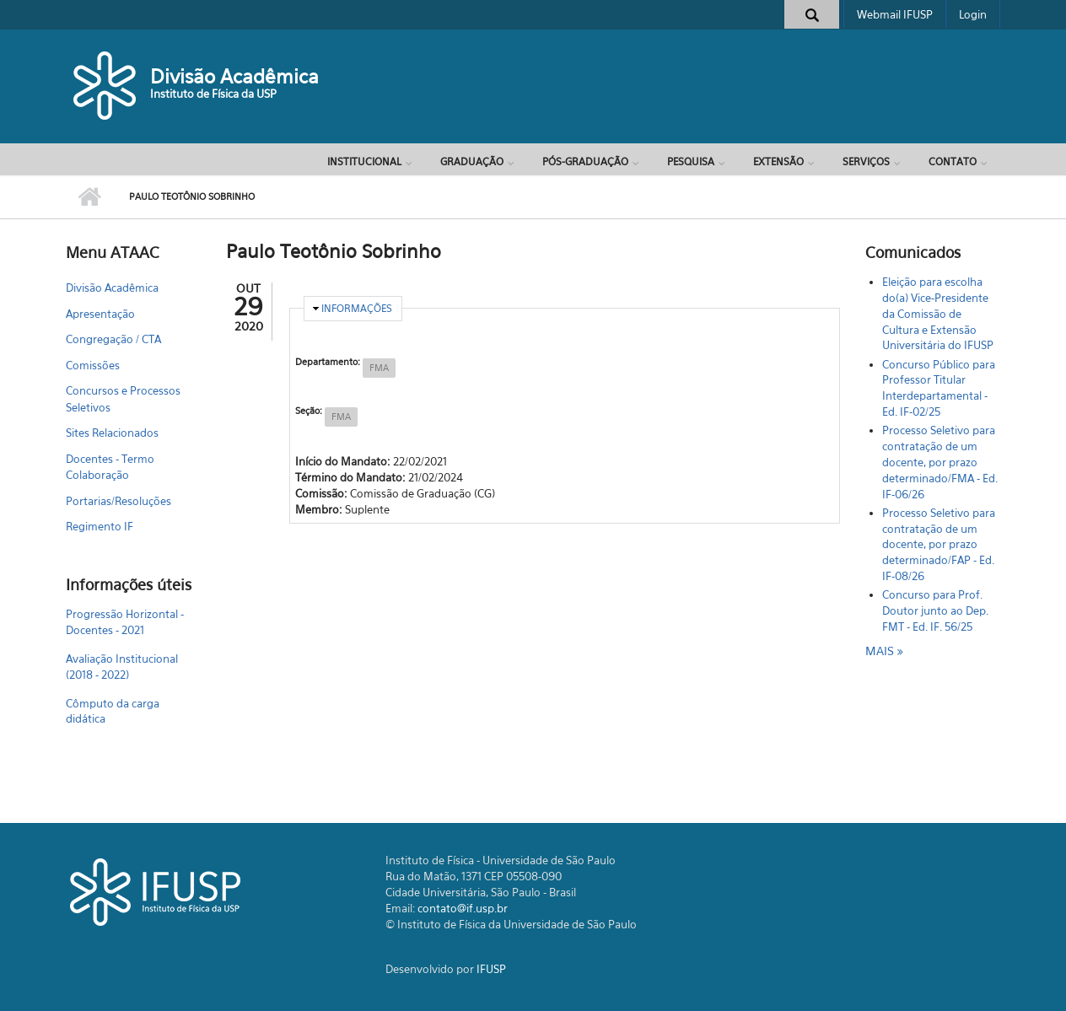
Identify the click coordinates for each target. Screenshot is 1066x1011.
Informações (356, 308)
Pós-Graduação (585, 161)
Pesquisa (690, 161)
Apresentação (100, 313)
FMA (379, 368)
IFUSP (491, 969)
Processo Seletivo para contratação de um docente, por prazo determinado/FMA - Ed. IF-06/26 (940, 461)
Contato (953, 161)
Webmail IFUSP (895, 14)
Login (973, 14)
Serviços (866, 161)
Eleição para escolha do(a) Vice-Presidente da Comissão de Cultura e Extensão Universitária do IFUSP (937, 313)
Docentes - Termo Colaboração (110, 467)
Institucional (364, 161)
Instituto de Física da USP (213, 93)
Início (89, 197)
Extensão (778, 161)
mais (881, 650)
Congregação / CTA (113, 339)
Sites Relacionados (112, 432)
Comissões (93, 365)
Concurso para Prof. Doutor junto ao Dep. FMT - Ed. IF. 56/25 (935, 610)
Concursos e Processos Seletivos (123, 399)
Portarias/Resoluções (118, 501)
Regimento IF (99, 526)
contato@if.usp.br (462, 908)
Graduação (471, 161)
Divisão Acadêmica (234, 76)
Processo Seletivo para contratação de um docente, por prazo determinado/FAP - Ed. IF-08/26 (938, 544)
